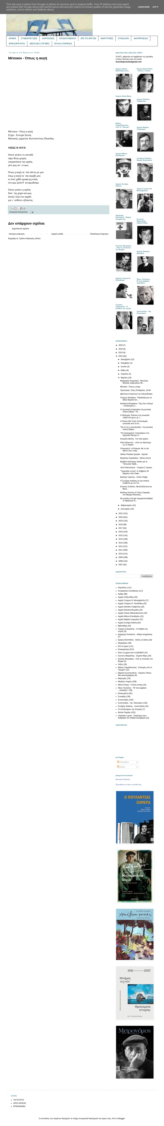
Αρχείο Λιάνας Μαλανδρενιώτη (130, 613)
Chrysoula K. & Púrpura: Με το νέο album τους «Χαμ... (134, 449)
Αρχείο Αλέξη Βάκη (126, 597)
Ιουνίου (124, 367)
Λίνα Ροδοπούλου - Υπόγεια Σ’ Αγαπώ (136, 467)
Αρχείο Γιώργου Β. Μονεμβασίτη (131, 600)
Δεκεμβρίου (126, 359)
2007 (121, 565)
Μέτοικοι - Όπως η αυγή (130, 387)
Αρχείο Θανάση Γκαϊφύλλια (129, 607)
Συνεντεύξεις (123, 700)
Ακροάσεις (122, 587)
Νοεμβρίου (125, 363)
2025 (121, 345)
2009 (121, 557)
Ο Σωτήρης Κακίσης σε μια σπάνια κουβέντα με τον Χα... (134, 482)
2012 (121, 546)
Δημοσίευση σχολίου (20, 229)
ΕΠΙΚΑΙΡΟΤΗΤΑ (17, 43)
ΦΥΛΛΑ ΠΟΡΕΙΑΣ (63, 43)
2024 (121, 349)
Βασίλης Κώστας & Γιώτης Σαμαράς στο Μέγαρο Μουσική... (135, 493)
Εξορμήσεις (122, 643)
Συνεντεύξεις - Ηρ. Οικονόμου (130, 703)
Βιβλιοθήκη (122, 626)
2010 (121, 554)
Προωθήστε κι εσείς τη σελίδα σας (129, 784)
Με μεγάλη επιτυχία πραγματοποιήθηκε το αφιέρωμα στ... (136, 499)
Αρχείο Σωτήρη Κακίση (127, 623)
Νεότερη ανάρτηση (16, 234)
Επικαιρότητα (23, 212)
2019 (121, 521)
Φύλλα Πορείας (124, 712)
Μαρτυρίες (122, 678)
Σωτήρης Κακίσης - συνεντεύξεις (131, 706)
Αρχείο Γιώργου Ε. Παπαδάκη (130, 603)
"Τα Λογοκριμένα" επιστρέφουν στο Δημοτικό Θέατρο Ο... (134, 434)
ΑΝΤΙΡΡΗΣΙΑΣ (141, 38)
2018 (121, 524)
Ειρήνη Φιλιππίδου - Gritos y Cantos (133, 640)
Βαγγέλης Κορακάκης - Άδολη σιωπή (135, 458)
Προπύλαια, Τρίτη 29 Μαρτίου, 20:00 (135, 390)
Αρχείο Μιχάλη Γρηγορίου (128, 619)
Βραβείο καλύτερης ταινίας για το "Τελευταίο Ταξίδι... (133, 463)
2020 (121, 517)
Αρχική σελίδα (57, 234)
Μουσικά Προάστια (123, 779)
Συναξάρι (121, 696)
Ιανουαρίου (126, 509)
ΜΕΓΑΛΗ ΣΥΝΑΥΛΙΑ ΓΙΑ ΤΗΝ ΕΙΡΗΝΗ (136, 394)
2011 (121, 550)
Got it (155, 7)
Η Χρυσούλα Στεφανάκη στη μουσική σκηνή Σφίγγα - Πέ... (135, 410)
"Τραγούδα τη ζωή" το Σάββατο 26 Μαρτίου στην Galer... (134, 472)
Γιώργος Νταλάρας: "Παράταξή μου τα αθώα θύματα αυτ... (136, 399)
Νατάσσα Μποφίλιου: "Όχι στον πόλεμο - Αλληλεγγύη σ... (136, 404)
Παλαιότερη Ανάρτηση (99, 234)
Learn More (144, 7)
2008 (121, 561)
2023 (121, 352)
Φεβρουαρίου (126, 505)
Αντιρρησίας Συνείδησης (128, 591)
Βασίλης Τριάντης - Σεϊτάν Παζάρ (133, 477)
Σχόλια (121, 767)
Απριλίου (125, 374)
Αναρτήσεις (123, 762)
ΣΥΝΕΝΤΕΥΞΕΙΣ (29, 38)
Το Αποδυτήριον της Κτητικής (130, 709)
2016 (121, 532)
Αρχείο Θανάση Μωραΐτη (128, 610)
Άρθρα (120, 594)
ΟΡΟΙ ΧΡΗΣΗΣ (19, 1103)
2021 (121, 513)
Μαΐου (123, 370)
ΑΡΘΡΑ (12, 38)
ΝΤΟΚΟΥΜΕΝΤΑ (67, 38)
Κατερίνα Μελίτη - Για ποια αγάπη (134, 439)
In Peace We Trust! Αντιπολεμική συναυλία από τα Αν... (134, 422)
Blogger (121, 1118)
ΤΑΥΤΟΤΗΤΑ (18, 1100)
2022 (121, 356)
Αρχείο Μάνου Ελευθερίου (129, 616)
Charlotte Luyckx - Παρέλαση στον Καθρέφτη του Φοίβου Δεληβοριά (132, 717)
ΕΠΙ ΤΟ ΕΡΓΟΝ (88, 38)
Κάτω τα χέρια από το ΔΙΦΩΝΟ (131, 653)
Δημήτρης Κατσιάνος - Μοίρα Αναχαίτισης (135, 634)
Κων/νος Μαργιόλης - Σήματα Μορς (132, 656)
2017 (121, 528)
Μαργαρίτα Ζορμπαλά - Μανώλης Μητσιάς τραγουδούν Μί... (134, 382)
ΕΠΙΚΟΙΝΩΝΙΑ (19, 1106)
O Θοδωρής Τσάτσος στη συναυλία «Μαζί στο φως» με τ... (134, 416)
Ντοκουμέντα (123, 693)
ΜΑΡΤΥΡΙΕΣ (107, 38)
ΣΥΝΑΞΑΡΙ (123, 38)
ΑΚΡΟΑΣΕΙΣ (48, 38)
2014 (121, 539)
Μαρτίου (124, 378)
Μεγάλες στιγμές (125, 681)
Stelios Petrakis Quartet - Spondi (133, 454)
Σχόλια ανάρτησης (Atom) (29, 238)
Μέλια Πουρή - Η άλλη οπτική (130, 685)
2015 (121, 535)
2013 (121, 543)
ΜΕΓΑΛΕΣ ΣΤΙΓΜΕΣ (40, 43)
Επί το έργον (123, 646)
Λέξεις (120, 664)
